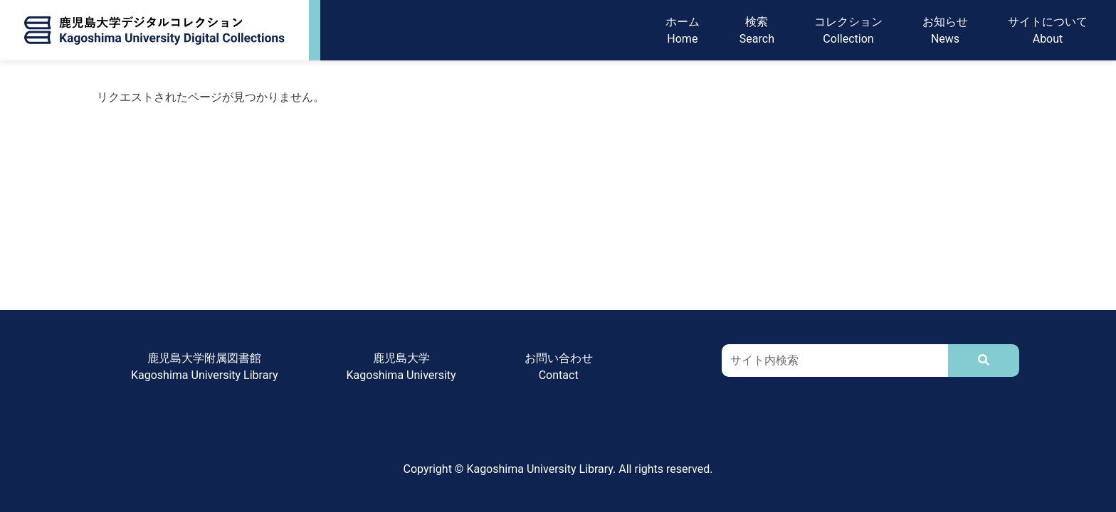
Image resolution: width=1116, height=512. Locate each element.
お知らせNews (945, 31)
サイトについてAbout (1048, 31)
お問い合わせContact (559, 366)
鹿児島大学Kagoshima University (401, 366)
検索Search (756, 31)
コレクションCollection (848, 31)
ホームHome (682, 31)
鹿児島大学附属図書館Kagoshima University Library (204, 366)
